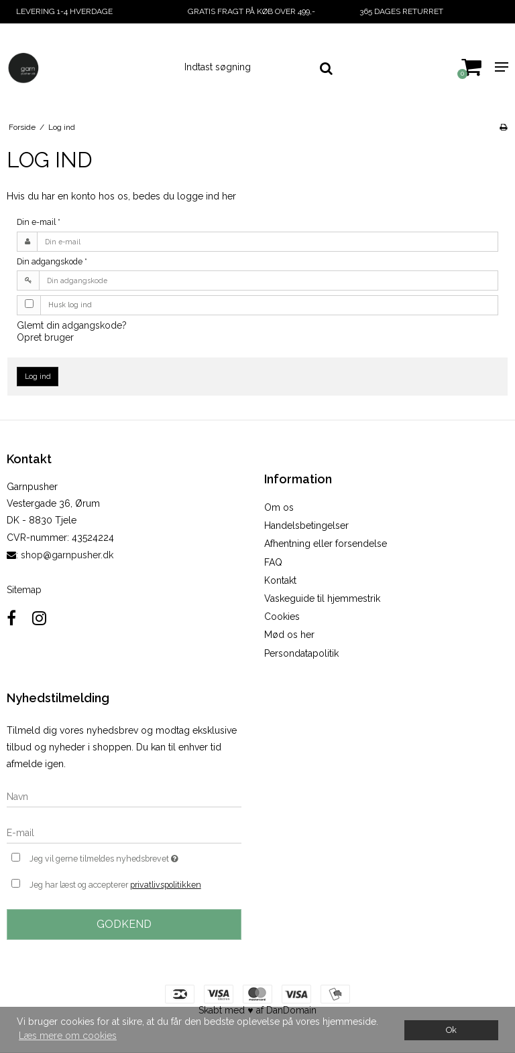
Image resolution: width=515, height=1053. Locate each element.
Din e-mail (38, 222)
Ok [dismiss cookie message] (451, 1030)
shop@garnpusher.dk (67, 555)
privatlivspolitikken (165, 885)
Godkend (124, 924)
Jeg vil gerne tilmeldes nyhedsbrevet (135, 857)
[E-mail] (124, 832)
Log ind (38, 376)
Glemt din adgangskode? (72, 325)
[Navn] (124, 796)
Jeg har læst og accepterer (115, 885)
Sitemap (24, 589)
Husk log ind (70, 305)
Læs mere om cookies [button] (68, 1035)
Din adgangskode (52, 261)
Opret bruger (45, 337)
